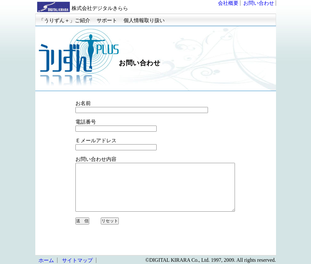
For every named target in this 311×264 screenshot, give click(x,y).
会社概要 (228, 3)
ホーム (46, 260)
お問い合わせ (258, 3)
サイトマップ (77, 260)
